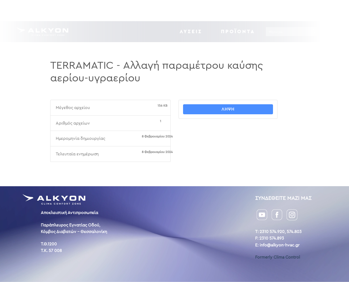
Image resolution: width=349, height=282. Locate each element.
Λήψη (227, 109)
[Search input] (288, 31)
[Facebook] (276, 214)
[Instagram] (291, 214)
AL (325, 10)
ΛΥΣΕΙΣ (191, 31)
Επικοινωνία (272, 10)
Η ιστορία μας (237, 10)
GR (308, 10)
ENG (317, 10)
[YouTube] (261, 214)
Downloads (202, 10)
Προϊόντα (238, 31)
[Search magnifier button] (314, 31)
